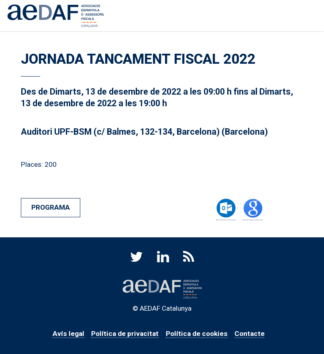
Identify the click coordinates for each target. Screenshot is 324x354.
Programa (50, 207)
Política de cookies (197, 334)
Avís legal (68, 334)
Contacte (249, 334)
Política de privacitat (125, 334)
